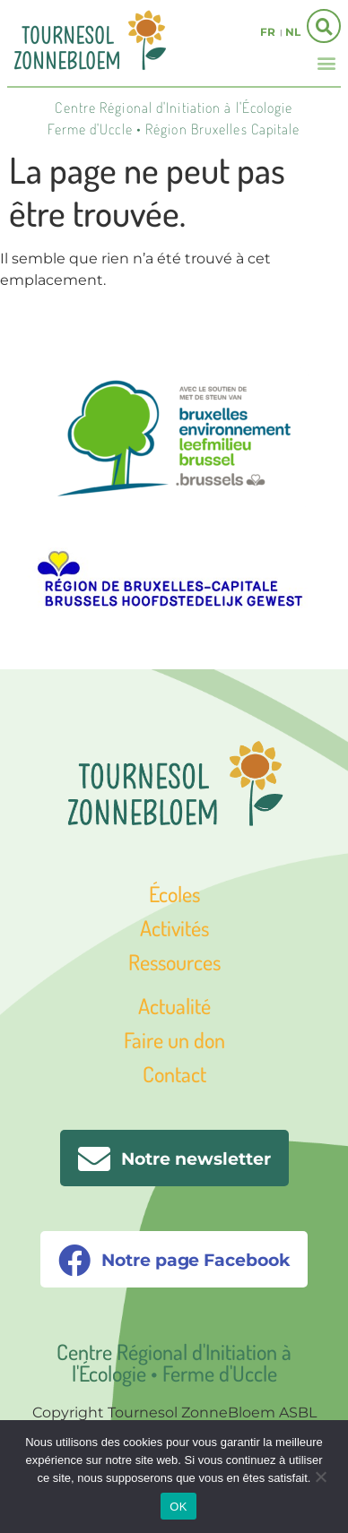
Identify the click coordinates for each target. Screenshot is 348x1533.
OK (178, 1506)
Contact (174, 1074)
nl (292, 32)
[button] (327, 62)
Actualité (174, 1006)
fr (267, 32)
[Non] (320, 1475)
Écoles (174, 894)
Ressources (174, 962)
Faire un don (174, 1040)
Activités (174, 928)
